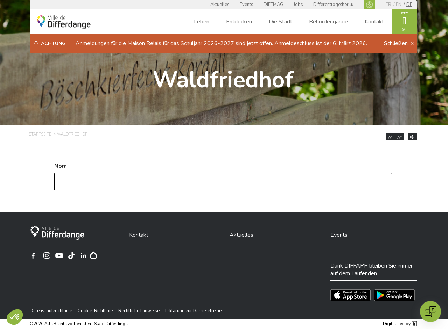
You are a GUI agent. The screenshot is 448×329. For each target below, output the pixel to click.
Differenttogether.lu (333, 4)
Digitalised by (399, 324)
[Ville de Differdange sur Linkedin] (84, 256)
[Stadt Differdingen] (57, 233)
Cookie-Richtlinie (95, 311)
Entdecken (239, 21)
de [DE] (409, 4)
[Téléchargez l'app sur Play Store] (394, 295)
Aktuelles (220, 4)
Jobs (298, 4)
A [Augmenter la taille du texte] (399, 137)
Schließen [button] (396, 43)
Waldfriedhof (223, 79)
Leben (201, 21)
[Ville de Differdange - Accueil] (63, 22)
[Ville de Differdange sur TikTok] (71, 256)
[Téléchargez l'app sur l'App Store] (350, 295)
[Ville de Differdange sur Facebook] (33, 256)
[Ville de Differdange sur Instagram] (47, 256)
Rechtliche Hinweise (139, 311)
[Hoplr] (93, 256)
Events (246, 4)
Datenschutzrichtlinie (51, 311)
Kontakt (374, 21)
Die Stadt (280, 21)
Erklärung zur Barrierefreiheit (194, 311)
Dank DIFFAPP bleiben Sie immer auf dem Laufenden (371, 269)
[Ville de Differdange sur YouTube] (59, 256)
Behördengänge (328, 21)
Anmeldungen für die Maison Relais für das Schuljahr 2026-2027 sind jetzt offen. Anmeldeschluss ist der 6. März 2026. (221, 43)
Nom (60, 165)
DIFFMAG (274, 4)
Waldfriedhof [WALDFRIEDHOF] (72, 134)
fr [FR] (388, 4)
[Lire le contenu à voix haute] (412, 136)
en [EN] (398, 4)
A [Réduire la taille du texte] (390, 137)
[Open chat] (430, 311)
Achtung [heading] (53, 43)
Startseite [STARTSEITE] (40, 134)
